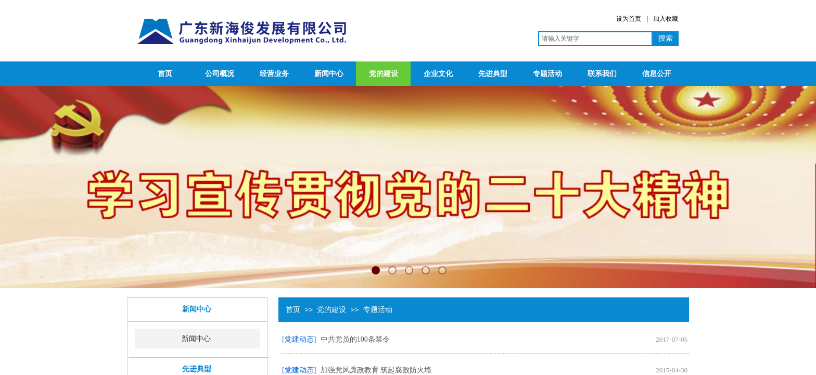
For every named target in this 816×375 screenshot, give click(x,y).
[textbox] (595, 38)
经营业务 (274, 74)
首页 (165, 74)
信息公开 (656, 74)
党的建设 (383, 74)
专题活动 (547, 74)
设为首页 (628, 18)
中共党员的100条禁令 (355, 339)
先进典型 (492, 74)
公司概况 (219, 74)
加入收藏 (665, 18)
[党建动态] (299, 339)
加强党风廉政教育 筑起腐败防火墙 (376, 370)
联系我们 (602, 74)
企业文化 (438, 74)
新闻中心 (328, 74)
